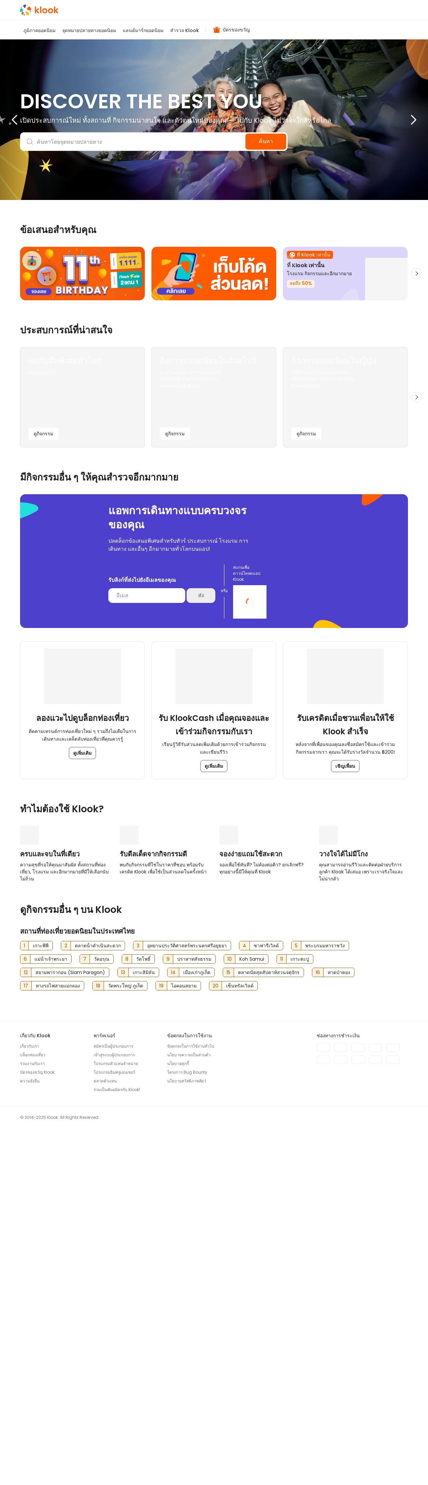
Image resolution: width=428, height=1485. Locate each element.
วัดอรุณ (101, 1308)
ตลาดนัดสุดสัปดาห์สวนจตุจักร (269, 1321)
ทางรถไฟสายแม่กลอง (58, 1335)
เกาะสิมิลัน (144, 1321)
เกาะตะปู (300, 1308)
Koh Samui (251, 1308)
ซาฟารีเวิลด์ (266, 1295)
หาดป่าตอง (339, 1321)
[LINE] (404, 1468)
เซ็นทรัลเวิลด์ (239, 1335)
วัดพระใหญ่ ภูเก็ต (125, 1335)
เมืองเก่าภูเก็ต (196, 1321)
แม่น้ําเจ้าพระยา (50, 1308)
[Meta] (364, 1468)
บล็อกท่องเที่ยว (32, 1404)
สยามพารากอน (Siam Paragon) (70, 1321)
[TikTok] (391, 1468)
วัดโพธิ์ (143, 1308)
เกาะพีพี (40, 1295)
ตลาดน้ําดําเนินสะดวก (98, 1295)
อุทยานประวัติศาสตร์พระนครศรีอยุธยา (187, 1295)
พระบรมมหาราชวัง (325, 1295)
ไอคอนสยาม (184, 1335)
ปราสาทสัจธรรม (194, 1308)
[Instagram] (377, 1468)
